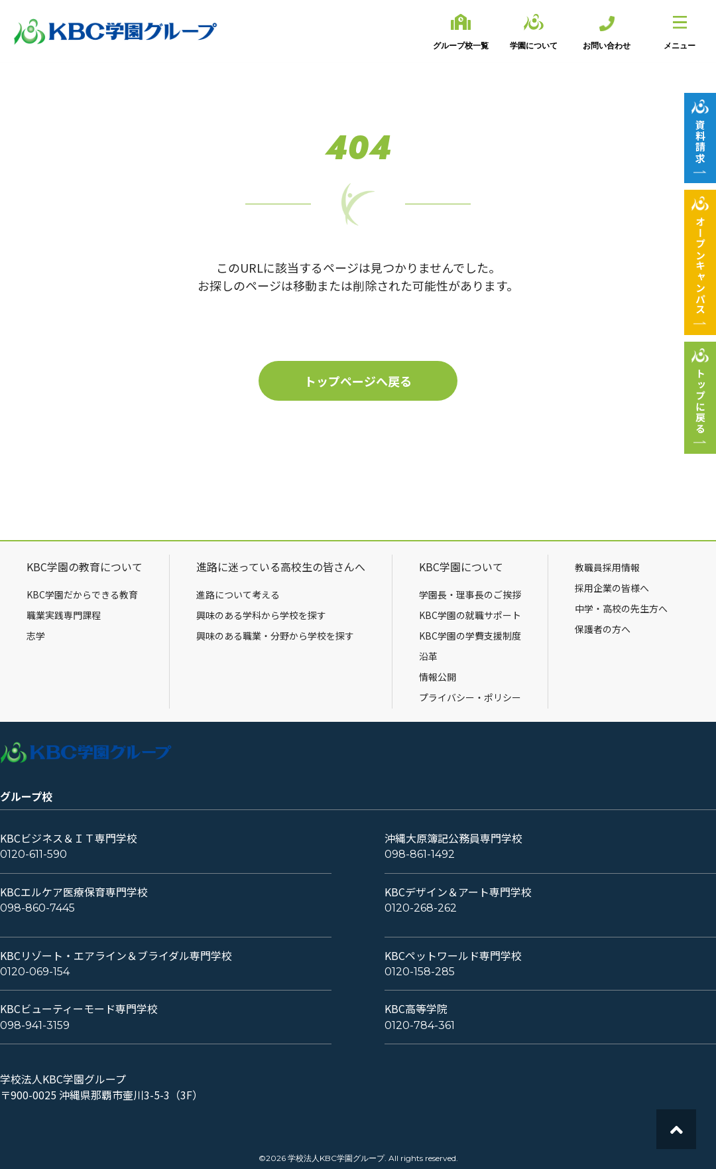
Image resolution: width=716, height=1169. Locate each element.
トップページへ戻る (358, 380)
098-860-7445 (37, 908)
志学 (36, 635)
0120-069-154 (35, 971)
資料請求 (700, 141)
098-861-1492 (420, 854)
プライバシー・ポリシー (470, 697)
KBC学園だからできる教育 (82, 594)
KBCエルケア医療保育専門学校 (74, 892)
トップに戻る (700, 401)
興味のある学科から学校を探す (261, 615)
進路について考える (238, 594)
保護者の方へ (602, 629)
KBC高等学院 (416, 1008)
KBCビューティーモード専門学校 (79, 1008)
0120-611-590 (33, 854)
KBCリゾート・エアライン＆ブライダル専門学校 (116, 955)
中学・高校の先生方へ (621, 608)
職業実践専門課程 (64, 615)
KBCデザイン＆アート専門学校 (458, 892)
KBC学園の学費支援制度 (470, 635)
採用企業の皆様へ (612, 587)
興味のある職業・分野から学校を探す (275, 635)
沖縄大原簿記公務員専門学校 (453, 838)
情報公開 (437, 676)
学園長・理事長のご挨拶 (470, 594)
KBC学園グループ (116, 32)
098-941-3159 (35, 1025)
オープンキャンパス (700, 265)
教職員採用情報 (607, 567)
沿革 (428, 656)
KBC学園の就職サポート (470, 615)
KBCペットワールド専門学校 (453, 955)
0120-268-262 (421, 908)
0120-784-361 (420, 1025)
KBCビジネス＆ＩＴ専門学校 (68, 838)
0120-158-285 (420, 971)
